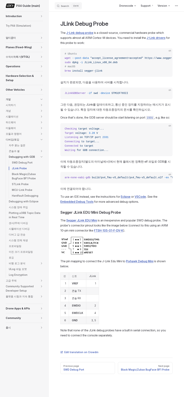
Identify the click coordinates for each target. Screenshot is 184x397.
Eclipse (125, 196)
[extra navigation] (176, 6)
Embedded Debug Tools (76, 201)
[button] (41, 16)
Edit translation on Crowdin (79, 352)
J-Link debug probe (79, 33)
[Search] (68, 5)
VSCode (140, 196)
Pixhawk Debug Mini (139, 261)
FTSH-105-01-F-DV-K (108, 230)
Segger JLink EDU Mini (81, 220)
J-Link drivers (156, 38)
